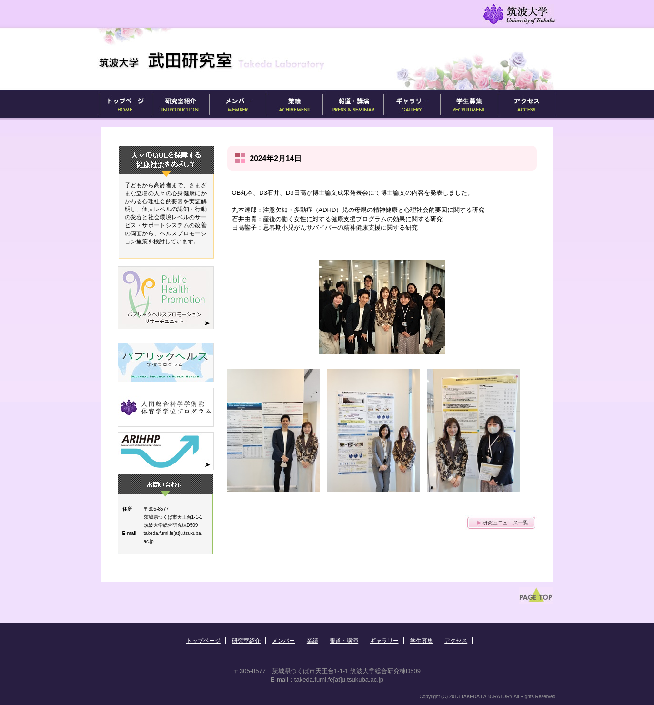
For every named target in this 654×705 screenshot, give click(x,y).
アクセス (526, 104)
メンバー (237, 104)
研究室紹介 (180, 104)
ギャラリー (411, 104)
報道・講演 (352, 104)
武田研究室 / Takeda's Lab (231, 60)
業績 (294, 104)
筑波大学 (519, 14)
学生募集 (469, 104)
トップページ (124, 104)
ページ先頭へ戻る (538, 596)
